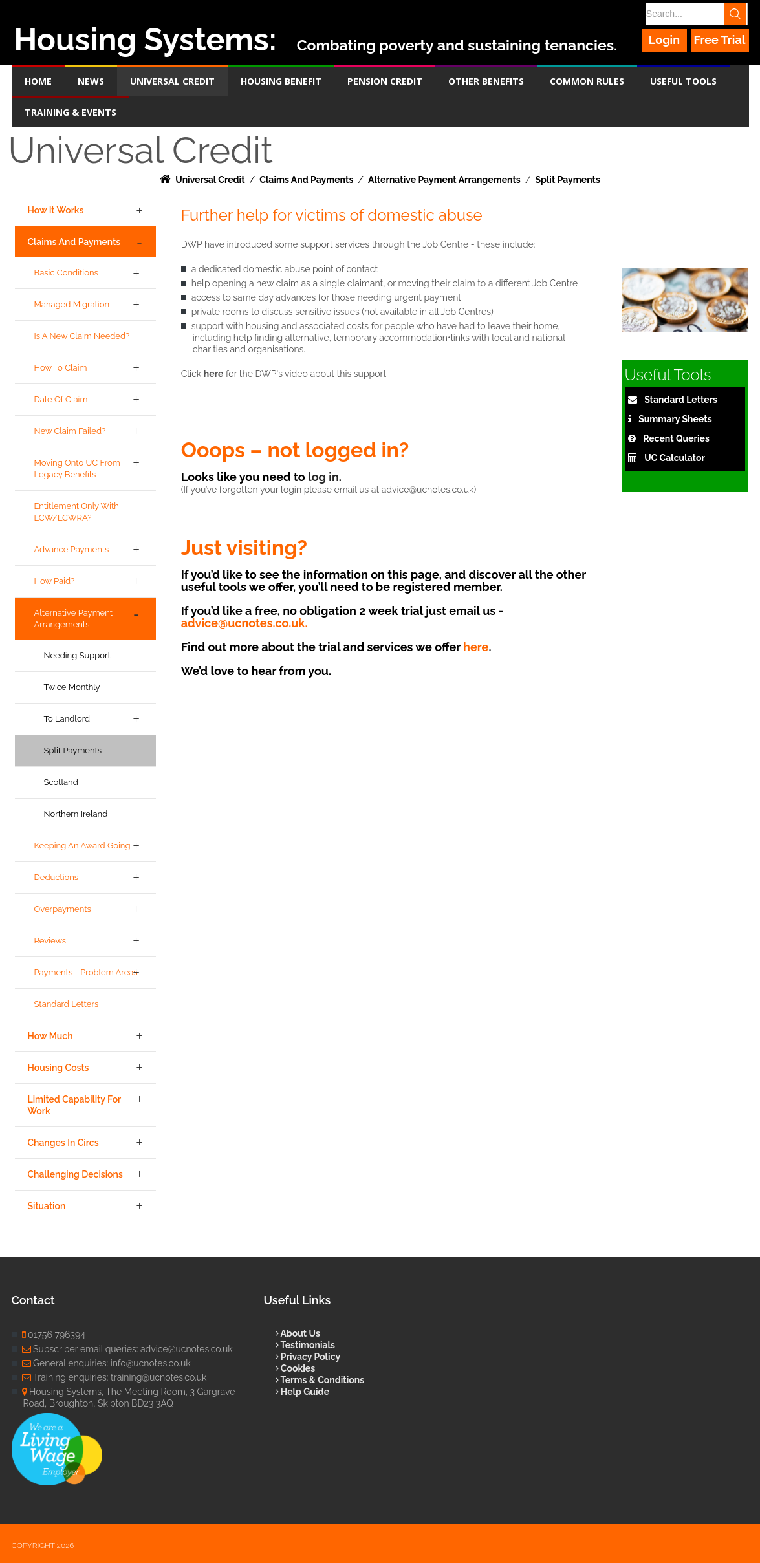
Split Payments (73, 750)
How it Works (56, 210)
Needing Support (77, 655)
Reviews (50, 940)
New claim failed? (70, 431)
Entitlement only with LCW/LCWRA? (76, 512)
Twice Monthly (72, 687)
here (214, 374)
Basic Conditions (66, 272)
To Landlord (67, 719)
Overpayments (62, 909)
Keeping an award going (82, 845)
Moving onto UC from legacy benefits (77, 468)
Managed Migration (72, 304)
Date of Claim (61, 399)
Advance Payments (71, 549)
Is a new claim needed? (82, 336)
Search (737, 14)
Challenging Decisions (75, 1174)
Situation (47, 1206)
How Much (50, 1036)
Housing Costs (58, 1067)
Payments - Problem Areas (86, 972)
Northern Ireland (76, 814)
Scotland (61, 782)
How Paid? (54, 581)
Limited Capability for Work (75, 1105)
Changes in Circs (63, 1142)
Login (664, 40)
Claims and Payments (74, 242)
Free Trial (720, 40)
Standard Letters (66, 1004)
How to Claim (60, 367)
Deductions (56, 877)
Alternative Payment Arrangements (73, 618)
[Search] (695, 14)
